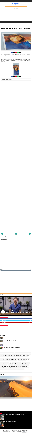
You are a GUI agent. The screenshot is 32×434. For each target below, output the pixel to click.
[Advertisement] (16, 263)
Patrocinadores (28, 363)
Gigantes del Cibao (25, 359)
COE (3, 355)
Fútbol (15, 359)
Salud (16, 366)
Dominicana (12, 356)
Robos (9, 366)
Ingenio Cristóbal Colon (3, 362)
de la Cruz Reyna (10, 355)
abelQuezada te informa (5, 352)
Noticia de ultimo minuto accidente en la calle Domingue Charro (12, 347)
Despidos (2, 356)
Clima (1, 355)
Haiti (28, 359)
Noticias (16, 363)
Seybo (22, 367)
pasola (25, 363)
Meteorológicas (23, 362)
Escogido (10, 358)
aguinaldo (27, 352)
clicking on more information (17, 431)
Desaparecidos (27, 355)
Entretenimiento (7, 358)
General (21, 359)
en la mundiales (2, 358)
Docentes (9, 356)
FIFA (5, 359)
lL (14, 362)
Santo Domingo (9, 367)
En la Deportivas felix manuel (24, 356)
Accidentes (13, 352)
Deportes (24, 355)
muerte (1, 363)
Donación (16, 356)
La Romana (8, 362)
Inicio (2, 24)
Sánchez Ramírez (2, 367)
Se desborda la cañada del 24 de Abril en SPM (10, 340)
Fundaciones (12, 359)
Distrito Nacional (5, 356)
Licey (10, 362)
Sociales (25, 367)
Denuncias (14, 355)
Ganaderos (18, 359)
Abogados (9, 352)
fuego (9, 359)
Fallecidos (24, 358)
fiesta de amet (2, 359)
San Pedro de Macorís (24, 366)
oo (18, 363)
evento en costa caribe (20, 358)
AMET (30, 352)
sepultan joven (19, 367)
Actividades (16, 352)
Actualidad (19, 352)
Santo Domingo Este (14, 367)
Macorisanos (19, 362)
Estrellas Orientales (14, 358)
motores (29, 362)
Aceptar (24, 431)
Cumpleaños (6, 355)
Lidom (12, 362)
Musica (4, 363)
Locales (16, 362)
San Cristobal (19, 366)
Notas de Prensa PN (12, 363)
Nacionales (8, 363)
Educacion (19, 356)
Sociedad (28, 367)
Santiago (6, 367)
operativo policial (21, 363)
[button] (12, 52)
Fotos (7, 359)
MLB (26, 362)
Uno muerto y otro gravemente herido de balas (10, 421)
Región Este (2, 366)
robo (7, 366)
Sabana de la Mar (13, 366)
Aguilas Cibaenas (23, 352)
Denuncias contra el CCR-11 (19, 355)
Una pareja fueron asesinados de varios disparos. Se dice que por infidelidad (14, 414)
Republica (5, 366)
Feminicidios (27, 358)
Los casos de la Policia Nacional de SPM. (9, 337)
